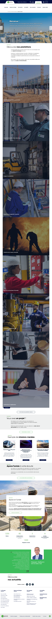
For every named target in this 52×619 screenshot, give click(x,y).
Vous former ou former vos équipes (31, 602)
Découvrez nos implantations (15, 512)
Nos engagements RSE (5, 601)
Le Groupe (3, 590)
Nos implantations (4, 598)
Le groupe (6, 7)
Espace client (45, 7)
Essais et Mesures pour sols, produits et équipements (31, 604)
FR (46, 2)
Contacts (39, 7)
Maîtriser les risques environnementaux (30, 594)
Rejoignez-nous (43, 597)
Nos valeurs (3, 607)
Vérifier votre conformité (31, 596)
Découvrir (6, 407)
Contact (44, 616)
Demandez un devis (16, 36)
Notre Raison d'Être (4, 595)
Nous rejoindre (32, 7)
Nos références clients (17, 601)
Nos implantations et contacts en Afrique (19, 599)
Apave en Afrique (13, 7)
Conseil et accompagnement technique (32, 599)
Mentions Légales (13, 616)
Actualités (26, 7)
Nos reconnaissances (4, 602)
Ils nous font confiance (5, 605)
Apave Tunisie (20, 11)
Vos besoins (20, 7)
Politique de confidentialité (25, 616)
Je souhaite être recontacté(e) (26, 477)
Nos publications (4, 604)
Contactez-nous (43, 594)
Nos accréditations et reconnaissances (17, 596)
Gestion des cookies (36, 616)
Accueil (9, 11)
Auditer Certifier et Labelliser (31, 597)
